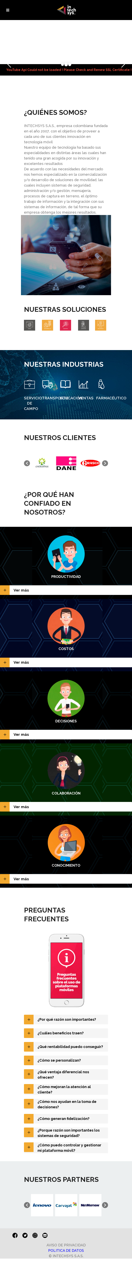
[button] (27, 463)
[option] (42, 463)
